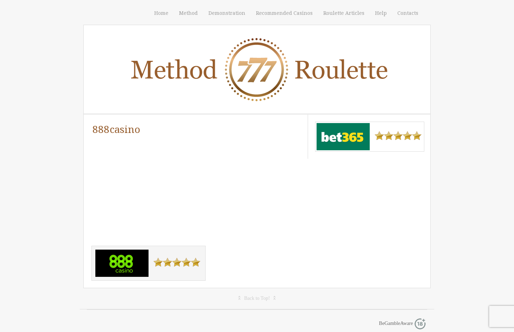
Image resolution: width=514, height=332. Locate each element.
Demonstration (226, 13)
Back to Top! (257, 298)
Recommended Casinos (284, 13)
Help (381, 13)
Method (188, 13)
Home (161, 13)
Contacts (407, 13)
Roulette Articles (343, 13)
